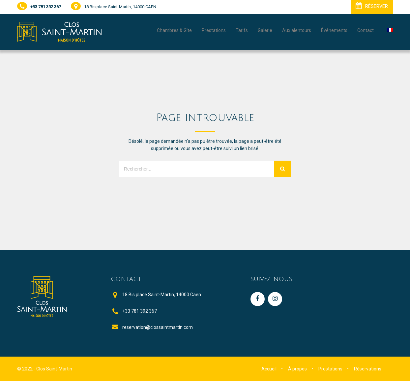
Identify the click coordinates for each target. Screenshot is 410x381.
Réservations (367, 368)
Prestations (330, 368)
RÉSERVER (372, 5)
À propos (297, 368)
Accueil (269, 368)
